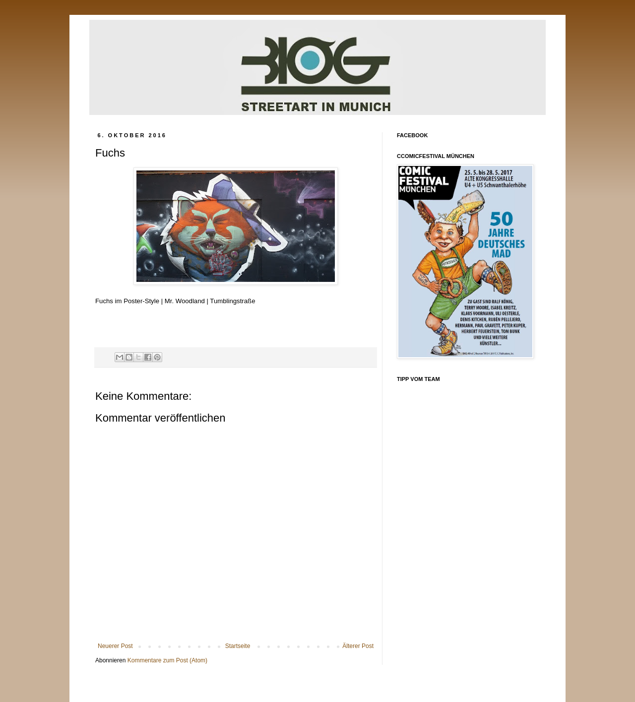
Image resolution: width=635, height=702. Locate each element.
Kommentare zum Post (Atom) (167, 660)
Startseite (238, 646)
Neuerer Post (115, 646)
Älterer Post (358, 646)
